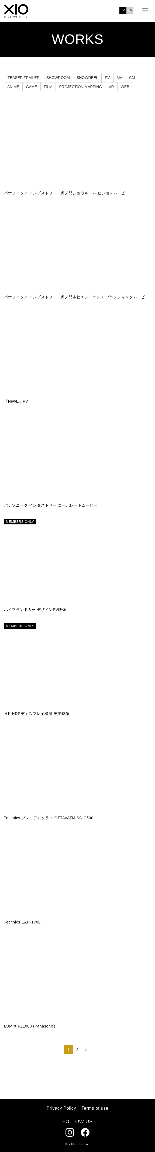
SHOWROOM (58, 77)
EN (130, 10)
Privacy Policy (61, 1108)
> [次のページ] (86, 1049)
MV (119, 77)
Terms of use (94, 1108)
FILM (48, 87)
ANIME (13, 87)
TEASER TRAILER (24, 77)
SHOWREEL (87, 77)
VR (111, 87)
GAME (31, 87)
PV (107, 77)
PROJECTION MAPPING (80, 87)
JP (123, 10)
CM (132, 77)
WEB (125, 87)
